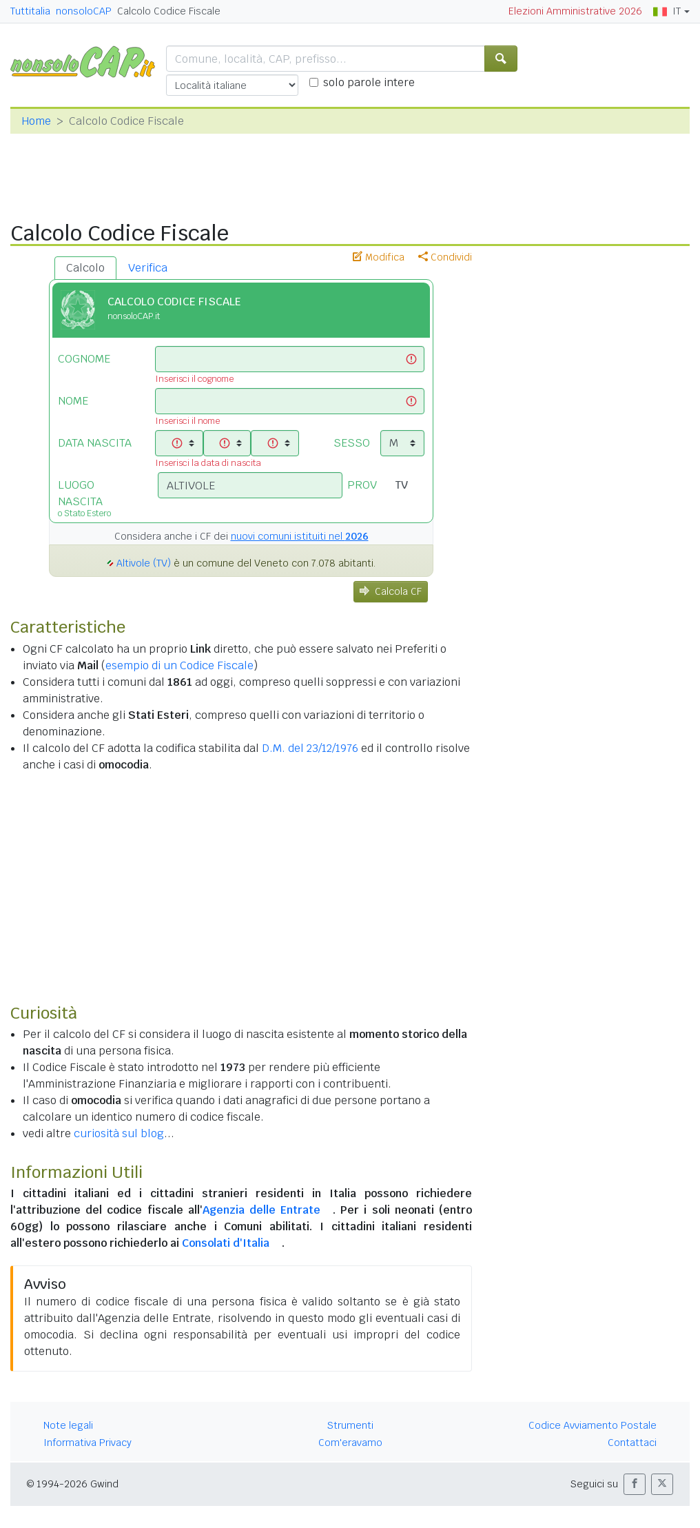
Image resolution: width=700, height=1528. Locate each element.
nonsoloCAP (84, 11)
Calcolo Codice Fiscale (168, 11)
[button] (635, 1484)
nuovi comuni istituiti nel (300, 536)
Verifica (147, 268)
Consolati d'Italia (225, 1243)
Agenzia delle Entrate (261, 1210)
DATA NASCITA (95, 443)
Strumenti (350, 1425)
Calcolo (85, 268)
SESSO (351, 443)
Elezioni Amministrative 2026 (575, 11)
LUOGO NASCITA (97, 497)
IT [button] (667, 11)
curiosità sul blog (119, 1133)
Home (36, 121)
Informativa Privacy (87, 1442)
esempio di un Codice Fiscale (179, 665)
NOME (73, 401)
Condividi (445, 257)
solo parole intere (369, 82)
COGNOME (84, 359)
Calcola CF (391, 591)
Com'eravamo (350, 1442)
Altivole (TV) (143, 563)
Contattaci (632, 1442)
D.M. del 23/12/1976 (310, 748)
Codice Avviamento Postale (592, 1425)
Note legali (68, 1425)
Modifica (378, 257)
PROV (362, 485)
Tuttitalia (30, 11)
